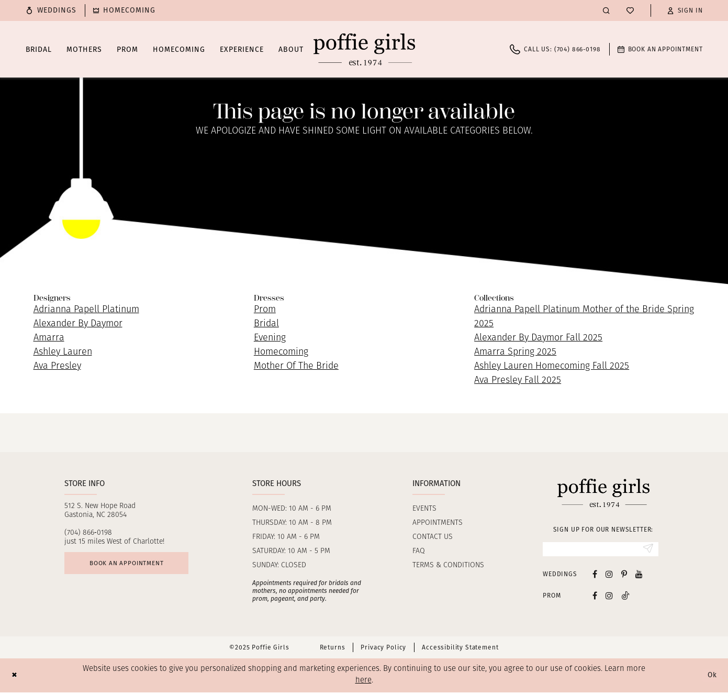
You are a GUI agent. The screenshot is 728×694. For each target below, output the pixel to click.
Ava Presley (57, 366)
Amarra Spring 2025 (515, 352)
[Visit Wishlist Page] (630, 10)
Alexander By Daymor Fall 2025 (538, 338)
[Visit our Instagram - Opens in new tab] (609, 575)
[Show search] (606, 10)
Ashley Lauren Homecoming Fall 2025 (551, 366)
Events (424, 509)
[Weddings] (51, 10)
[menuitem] (51, 10)
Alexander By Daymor (77, 324)
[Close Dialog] (15, 677)
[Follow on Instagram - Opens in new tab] (609, 597)
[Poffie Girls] (364, 49)
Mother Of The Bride (296, 366)
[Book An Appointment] (660, 49)
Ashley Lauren (62, 352)
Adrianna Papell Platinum (86, 310)
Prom (265, 310)
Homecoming (281, 352)
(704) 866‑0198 (88, 533)
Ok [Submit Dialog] (711, 676)
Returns (332, 649)
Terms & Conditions (448, 565)
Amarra (48, 338)
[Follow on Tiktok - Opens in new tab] (625, 597)
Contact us (432, 537)
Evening (270, 338)
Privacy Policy (383, 649)
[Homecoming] (124, 10)
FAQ (418, 551)
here (363, 682)
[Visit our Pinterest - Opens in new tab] (624, 575)
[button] (685, 10)
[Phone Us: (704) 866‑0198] (555, 49)
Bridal (266, 324)
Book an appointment (133, 565)
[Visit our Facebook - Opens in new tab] (595, 575)
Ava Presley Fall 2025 (517, 380)
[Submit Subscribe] (647, 550)
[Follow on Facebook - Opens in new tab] (595, 597)
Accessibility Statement (460, 649)
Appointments (437, 523)
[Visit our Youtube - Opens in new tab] (639, 575)
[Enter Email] (600, 550)
